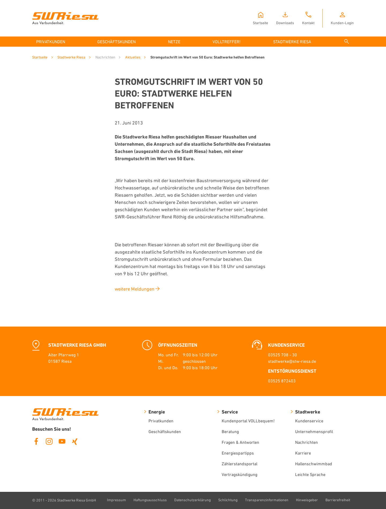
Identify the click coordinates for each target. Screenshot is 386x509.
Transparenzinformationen (266, 500)
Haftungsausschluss (150, 500)
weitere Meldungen (134, 289)
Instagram (49, 441)
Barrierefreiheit (337, 500)
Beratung (230, 431)
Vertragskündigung (239, 474)
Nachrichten (306, 442)
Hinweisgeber (307, 500)
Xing (75, 441)
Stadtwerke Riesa (71, 57)
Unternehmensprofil (314, 431)
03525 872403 (282, 380)
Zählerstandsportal (239, 463)
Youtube (62, 441)
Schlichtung (227, 500)
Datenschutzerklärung (192, 500)
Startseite (39, 57)
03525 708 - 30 (282, 354)
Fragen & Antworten (240, 442)
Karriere (303, 453)
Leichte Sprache (310, 474)
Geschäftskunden (165, 431)
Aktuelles (132, 57)
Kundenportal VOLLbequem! (248, 420)
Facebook (36, 441)
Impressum (116, 500)
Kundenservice (309, 420)
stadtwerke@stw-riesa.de (292, 361)
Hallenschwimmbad (313, 463)
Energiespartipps (238, 453)
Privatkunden (161, 420)
